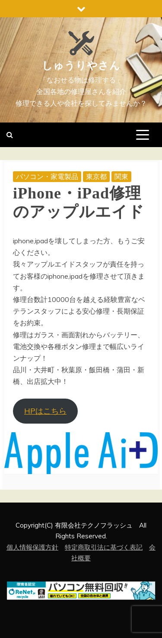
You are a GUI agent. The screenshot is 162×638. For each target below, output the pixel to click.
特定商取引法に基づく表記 (104, 547)
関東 (121, 176)
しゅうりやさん (81, 65)
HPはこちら (45, 411)
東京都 (96, 176)
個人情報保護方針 (32, 547)
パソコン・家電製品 (47, 176)
